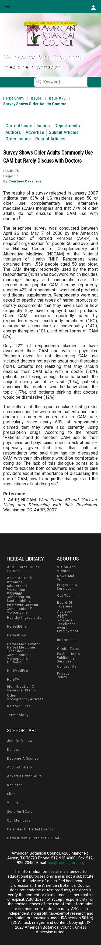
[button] (93, 7)
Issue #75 (57, 98)
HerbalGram (13, 98)
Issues (36, 98)
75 (17, 171)
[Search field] (61, 82)
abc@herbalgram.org (66, 862)
